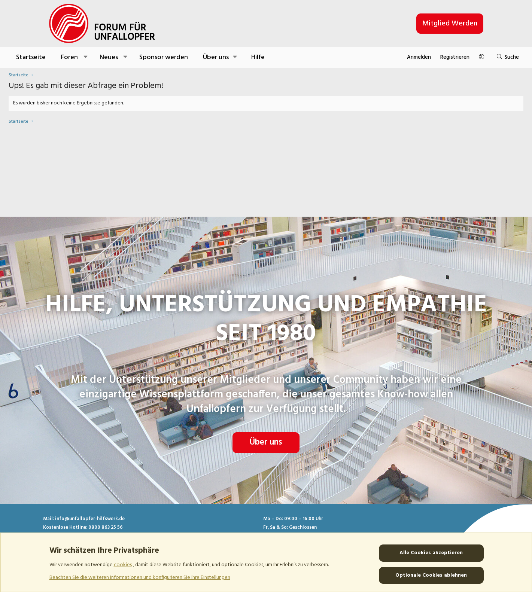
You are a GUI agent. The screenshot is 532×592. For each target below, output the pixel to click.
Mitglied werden (449, 24)
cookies (123, 565)
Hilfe (298, 57)
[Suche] (464, 57)
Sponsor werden (203, 57)
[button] (125, 57)
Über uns (266, 418)
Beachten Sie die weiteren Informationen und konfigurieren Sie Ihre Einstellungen (139, 577)
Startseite (71, 57)
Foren (109, 57)
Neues (149, 57)
